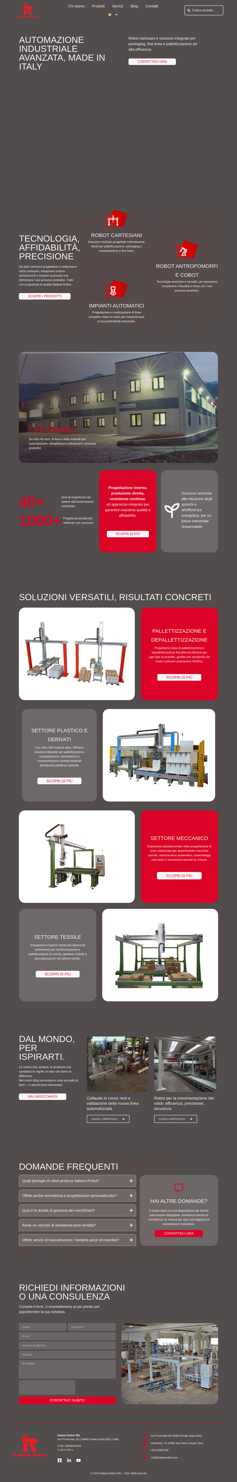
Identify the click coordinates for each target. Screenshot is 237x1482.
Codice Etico (65, 1451)
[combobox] (203, 10)
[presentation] (47, 1389)
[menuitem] (113, 14)
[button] (22, 404)
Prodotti (98, 6)
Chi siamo (76, 6)
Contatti (152, 6)
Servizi (117, 6)
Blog (134, 6)
